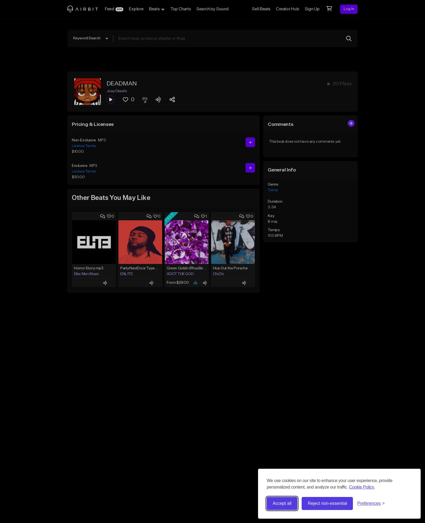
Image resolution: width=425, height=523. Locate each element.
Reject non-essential (327, 503)
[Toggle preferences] (371, 503)
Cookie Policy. (362, 487)
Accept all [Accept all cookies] (282, 503)
